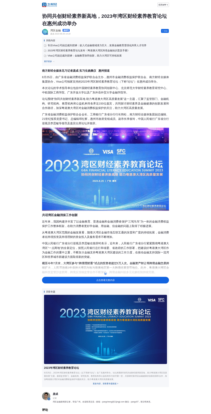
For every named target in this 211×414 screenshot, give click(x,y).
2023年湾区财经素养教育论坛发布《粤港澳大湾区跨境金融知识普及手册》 (87, 50)
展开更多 (50, 61)
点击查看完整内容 (105, 280)
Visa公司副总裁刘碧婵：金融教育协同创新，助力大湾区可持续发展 (83, 55)
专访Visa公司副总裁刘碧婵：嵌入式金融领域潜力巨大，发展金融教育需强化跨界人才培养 (95, 45)
